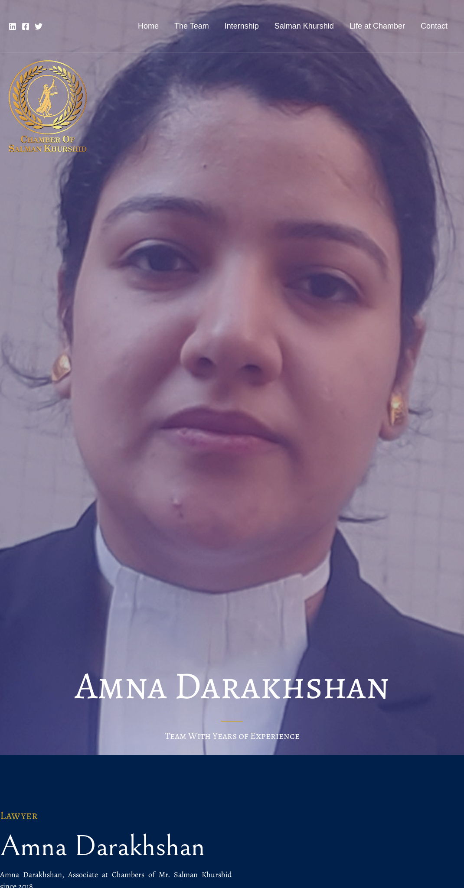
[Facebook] (25, 26)
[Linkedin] (12, 26)
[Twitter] (38, 26)
